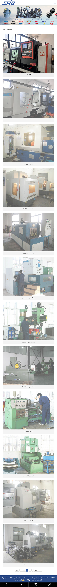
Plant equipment (7, 29)
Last (40, 570)
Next (36, 570)
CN (52, 3)
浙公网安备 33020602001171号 (33, 580)
